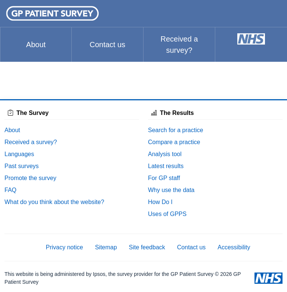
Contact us (108, 44)
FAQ (10, 190)
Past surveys (21, 166)
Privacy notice (64, 247)
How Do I (160, 202)
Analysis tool (165, 154)
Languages (19, 154)
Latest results (165, 166)
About (36, 44)
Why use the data (171, 190)
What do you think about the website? (54, 202)
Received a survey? (179, 44)
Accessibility (233, 247)
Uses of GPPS (167, 214)
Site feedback (147, 247)
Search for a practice (175, 130)
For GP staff (164, 178)
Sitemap (106, 247)
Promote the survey (30, 178)
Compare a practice (174, 142)
